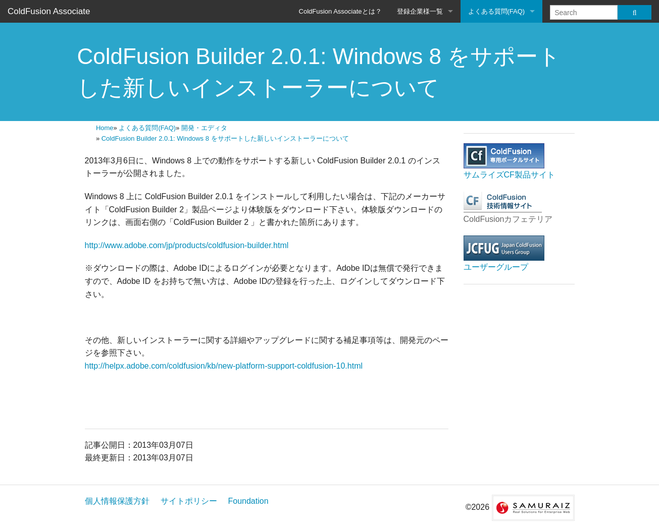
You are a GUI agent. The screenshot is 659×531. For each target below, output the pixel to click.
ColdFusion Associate (49, 11)
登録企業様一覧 (420, 11)
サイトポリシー (189, 501)
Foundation (248, 501)
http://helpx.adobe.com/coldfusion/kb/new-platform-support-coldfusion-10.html (224, 366)
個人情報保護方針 (117, 501)
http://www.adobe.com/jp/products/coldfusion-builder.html (187, 245)
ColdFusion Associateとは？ (340, 11)
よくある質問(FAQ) (496, 11)
